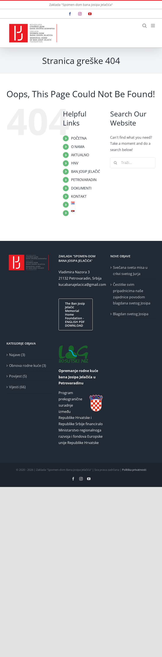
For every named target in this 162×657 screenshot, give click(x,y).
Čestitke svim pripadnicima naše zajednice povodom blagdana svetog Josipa (131, 293)
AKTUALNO (80, 155)
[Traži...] (133, 162)
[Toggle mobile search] (144, 25)
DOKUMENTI (81, 188)
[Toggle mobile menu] (153, 25)
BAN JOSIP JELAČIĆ (85, 171)
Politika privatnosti (134, 470)
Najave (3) (17, 354)
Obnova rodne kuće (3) (27, 365)
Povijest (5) (18, 376)
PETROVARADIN (84, 179)
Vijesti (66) (17, 387)
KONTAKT (79, 196)
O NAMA (77, 146)
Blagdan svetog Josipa (130, 314)
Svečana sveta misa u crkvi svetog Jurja (130, 270)
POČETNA (79, 138)
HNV (74, 163)
